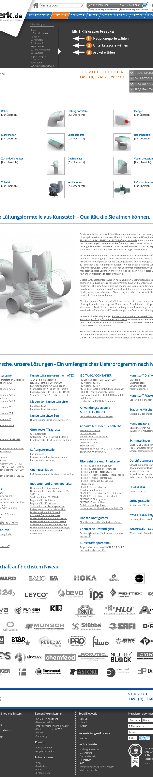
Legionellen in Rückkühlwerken (96, 416)
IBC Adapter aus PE (90, 382)
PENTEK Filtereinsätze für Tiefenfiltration (101, 492)
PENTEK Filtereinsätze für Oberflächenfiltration (93, 488)
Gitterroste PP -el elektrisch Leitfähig (49, 436)
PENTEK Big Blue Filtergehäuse (96, 471)
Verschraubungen (138, 388)
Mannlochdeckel (88, 439)
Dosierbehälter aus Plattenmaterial (48, 521)
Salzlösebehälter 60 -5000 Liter (46, 497)
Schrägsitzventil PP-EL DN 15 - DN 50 (49, 394)
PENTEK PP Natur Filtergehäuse (96, 477)
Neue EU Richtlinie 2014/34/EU (46, 382)
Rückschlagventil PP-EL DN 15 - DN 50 (50, 391)
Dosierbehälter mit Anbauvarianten (48, 518)
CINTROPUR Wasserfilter (92, 502)
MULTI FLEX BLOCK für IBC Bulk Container (102, 388)
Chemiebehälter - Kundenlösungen (48, 524)
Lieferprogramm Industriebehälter (48, 509)
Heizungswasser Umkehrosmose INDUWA (101, 508)
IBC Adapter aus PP (90, 385)
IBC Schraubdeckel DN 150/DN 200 (98, 379)
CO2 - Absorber (88, 433)
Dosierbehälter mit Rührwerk (45, 512)
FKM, (9, 523)
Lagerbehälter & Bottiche (43, 500)
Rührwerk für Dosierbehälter (45, 515)
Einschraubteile (137, 382)
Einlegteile (134, 379)
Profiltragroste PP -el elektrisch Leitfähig (51, 439)
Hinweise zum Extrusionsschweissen (49, 419)
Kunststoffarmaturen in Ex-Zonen (47, 385)
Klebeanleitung (38, 405)
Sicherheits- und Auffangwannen (47, 506)
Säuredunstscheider (90, 430)
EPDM (15, 523)
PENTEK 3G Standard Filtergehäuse (98, 468)
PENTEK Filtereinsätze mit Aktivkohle (99, 496)
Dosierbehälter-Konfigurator (45, 487)
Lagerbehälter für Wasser (43, 503)
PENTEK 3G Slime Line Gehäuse (96, 465)
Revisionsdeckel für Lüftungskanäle (48, 456)
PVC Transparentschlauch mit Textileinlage (52, 473)
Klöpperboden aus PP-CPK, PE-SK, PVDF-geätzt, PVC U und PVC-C (101, 450)
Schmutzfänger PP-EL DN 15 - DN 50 (49, 388)
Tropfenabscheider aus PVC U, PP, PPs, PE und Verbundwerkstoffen (102, 549)
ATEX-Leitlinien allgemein (43, 379)
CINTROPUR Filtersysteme (93, 499)
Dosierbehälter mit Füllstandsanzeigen (50, 527)
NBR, (3, 523)
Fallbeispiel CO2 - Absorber (94, 436)
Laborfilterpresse (138, 490)
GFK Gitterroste (38, 433)
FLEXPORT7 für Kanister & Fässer (97, 391)
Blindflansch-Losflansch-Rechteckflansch (101, 522)
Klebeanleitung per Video (43, 408)
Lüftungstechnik (38, 453)
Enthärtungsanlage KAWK (93, 505)
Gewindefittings (137, 385)
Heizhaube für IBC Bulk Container (97, 400)
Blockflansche (87, 445)
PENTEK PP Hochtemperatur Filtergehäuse (102, 474)
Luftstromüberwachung (42, 459)
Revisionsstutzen (88, 442)
